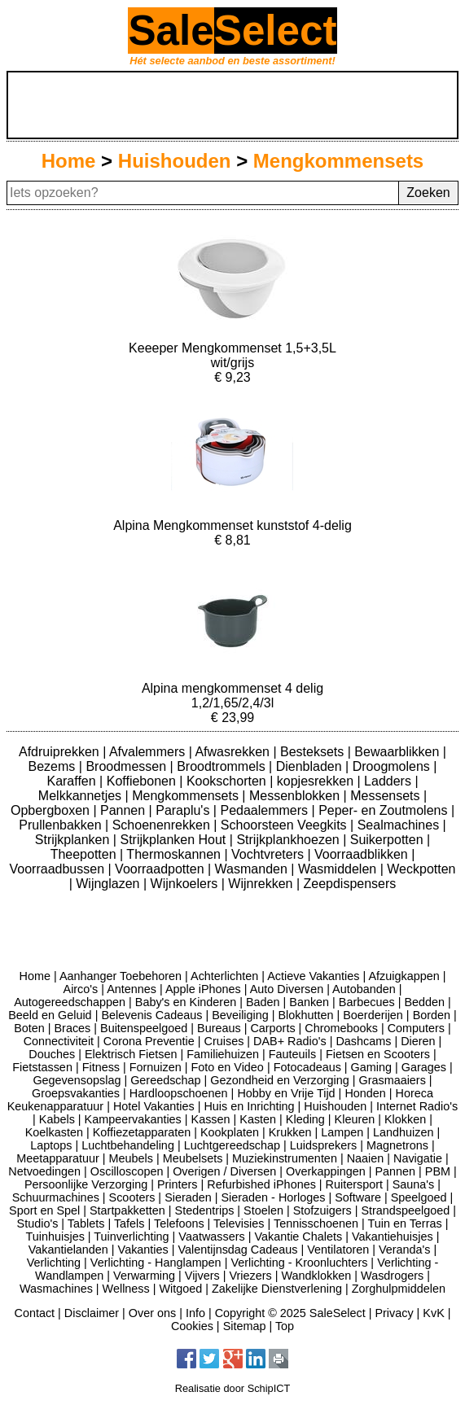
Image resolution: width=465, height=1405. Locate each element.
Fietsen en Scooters (378, 1054)
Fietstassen (42, 1067)
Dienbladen (310, 766)
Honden (364, 1093)
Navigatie (417, 1158)
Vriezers (251, 1275)
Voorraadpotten (161, 869)
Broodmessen (127, 766)
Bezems (54, 766)
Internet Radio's (417, 1106)
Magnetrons (397, 1145)
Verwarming (144, 1275)
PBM (437, 1171)
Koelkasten (54, 1132)
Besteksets (314, 752)
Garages (423, 1067)
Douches (52, 1054)
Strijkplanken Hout (174, 840)
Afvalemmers (149, 752)
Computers (416, 1028)
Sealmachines (400, 825)
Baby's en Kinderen (185, 1002)
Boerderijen (373, 1015)
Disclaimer (91, 1313)
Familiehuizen (222, 1054)
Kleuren (355, 1119)
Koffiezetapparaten (142, 1132)
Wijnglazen (109, 884)
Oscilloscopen (127, 1171)
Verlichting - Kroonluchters (298, 1262)
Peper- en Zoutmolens (384, 810)
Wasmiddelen (339, 869)
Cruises (224, 1041)
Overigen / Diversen (224, 1171)
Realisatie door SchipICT (233, 1388)
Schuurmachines (55, 1197)
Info (195, 1313)
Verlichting (54, 1262)
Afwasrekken (234, 752)
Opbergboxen (52, 810)
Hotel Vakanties (154, 1106)
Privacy (394, 1313)
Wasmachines (56, 1288)
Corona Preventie (149, 1041)
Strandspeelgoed (405, 1210)
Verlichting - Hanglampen (156, 1262)
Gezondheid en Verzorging (279, 1080)
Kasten (257, 1119)
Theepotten (85, 854)
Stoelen (263, 1210)
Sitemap (244, 1326)
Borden (431, 1015)
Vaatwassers (211, 1236)
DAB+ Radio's (290, 1041)
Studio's (38, 1223)
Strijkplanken (74, 840)
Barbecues (367, 1002)
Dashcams (363, 1041)
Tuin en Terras (404, 1223)
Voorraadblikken (362, 854)
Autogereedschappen (69, 1002)
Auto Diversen (286, 989)
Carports (272, 1028)
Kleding (305, 1119)
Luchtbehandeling (127, 1145)
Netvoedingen (44, 1171)
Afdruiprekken (61, 752)
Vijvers (202, 1275)
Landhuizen (403, 1132)
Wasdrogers (392, 1275)
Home (69, 161)
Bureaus (219, 1028)
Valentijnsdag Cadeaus (238, 1249)
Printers (177, 1184)
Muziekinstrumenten (284, 1158)
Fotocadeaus (307, 1067)
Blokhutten (306, 1015)
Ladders (389, 781)
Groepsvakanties (76, 1093)
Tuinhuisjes (55, 1236)
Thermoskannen (175, 854)
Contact (34, 1313)
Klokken (405, 1119)
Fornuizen (155, 1067)
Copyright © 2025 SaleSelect (290, 1313)
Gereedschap (165, 1080)
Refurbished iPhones (261, 1184)
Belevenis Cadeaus (151, 1015)
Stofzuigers (322, 1210)
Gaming (371, 1067)
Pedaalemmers (265, 810)
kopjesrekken (317, 781)
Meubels (131, 1158)
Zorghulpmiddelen (398, 1288)
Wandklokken (317, 1275)
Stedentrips (205, 1210)
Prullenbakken (62, 825)
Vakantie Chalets (298, 1236)
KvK (433, 1313)
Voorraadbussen (59, 869)
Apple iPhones (203, 989)
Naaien (365, 1158)
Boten (29, 1028)
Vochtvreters (269, 854)
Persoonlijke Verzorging (85, 1184)
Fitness (101, 1067)
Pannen (124, 810)
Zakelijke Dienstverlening (277, 1288)
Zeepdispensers (350, 884)
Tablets (86, 1223)
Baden (263, 1002)
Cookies (192, 1326)
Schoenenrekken (163, 825)
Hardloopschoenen (178, 1093)
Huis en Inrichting (249, 1106)
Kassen (210, 1119)
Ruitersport (354, 1184)
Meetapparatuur (57, 1158)
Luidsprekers (323, 1145)
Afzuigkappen (403, 976)
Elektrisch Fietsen (131, 1054)
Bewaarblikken (398, 752)
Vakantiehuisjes (392, 1236)
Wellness (126, 1288)
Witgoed (180, 1288)
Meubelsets (193, 1158)
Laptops (51, 1145)
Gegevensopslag (77, 1080)
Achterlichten (224, 976)
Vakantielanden (68, 1249)
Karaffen (72, 781)
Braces (73, 1028)
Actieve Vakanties (313, 976)
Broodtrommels (223, 766)
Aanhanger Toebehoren (120, 976)
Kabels (57, 1119)
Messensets (386, 796)
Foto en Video (227, 1067)
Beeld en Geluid (49, 1015)
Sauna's (414, 1184)
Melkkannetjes (81, 796)
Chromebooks (341, 1028)
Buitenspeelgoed (143, 1028)
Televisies (238, 1223)
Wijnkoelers (186, 884)
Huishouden (174, 161)
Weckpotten (421, 869)
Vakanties (143, 1249)
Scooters (132, 1197)
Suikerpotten (388, 840)
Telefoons (179, 1223)
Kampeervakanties (133, 1119)
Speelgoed (419, 1197)
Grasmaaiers (391, 1080)
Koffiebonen (143, 781)
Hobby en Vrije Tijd (286, 1093)
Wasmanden (253, 869)
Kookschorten (228, 781)
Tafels (129, 1223)
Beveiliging (240, 1015)
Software (358, 1197)
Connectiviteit (59, 1041)
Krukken (290, 1132)
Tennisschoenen (316, 1223)
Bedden (424, 1002)
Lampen (342, 1132)
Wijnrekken (262, 884)
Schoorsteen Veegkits (285, 825)
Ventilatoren (338, 1249)
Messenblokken (296, 796)
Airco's (81, 989)
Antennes (131, 989)
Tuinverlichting (131, 1236)
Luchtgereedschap (232, 1145)
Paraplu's (184, 810)
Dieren (418, 1041)
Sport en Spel (44, 1210)
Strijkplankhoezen (289, 840)
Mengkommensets (338, 161)
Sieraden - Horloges (273, 1197)
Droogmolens (393, 766)
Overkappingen (326, 1171)
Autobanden (364, 989)
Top (284, 1326)
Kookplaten (229, 1132)
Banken (309, 1002)
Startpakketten (127, 1210)
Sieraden (188, 1197)
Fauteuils (292, 1054)
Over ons (152, 1313)
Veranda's (405, 1249)
